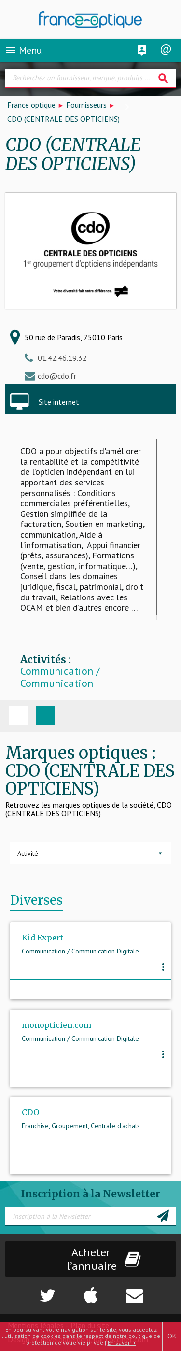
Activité (27, 853)
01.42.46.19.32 (62, 358)
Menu (23, 50)
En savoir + (122, 1342)
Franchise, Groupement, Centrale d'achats (81, 1126)
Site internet (59, 402)
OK (171, 1336)
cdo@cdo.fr (57, 376)
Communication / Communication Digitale (60, 683)
